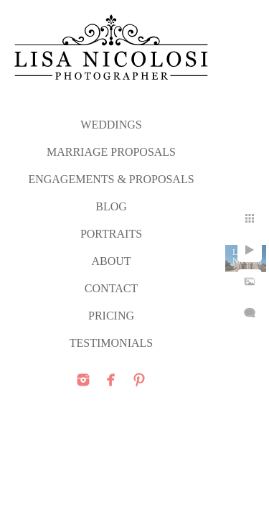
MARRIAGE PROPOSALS (111, 152)
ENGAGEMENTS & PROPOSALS (111, 179)
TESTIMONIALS (111, 343)
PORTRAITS (111, 234)
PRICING (111, 315)
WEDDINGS (110, 124)
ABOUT (111, 261)
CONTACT (111, 288)
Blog (111, 206)
